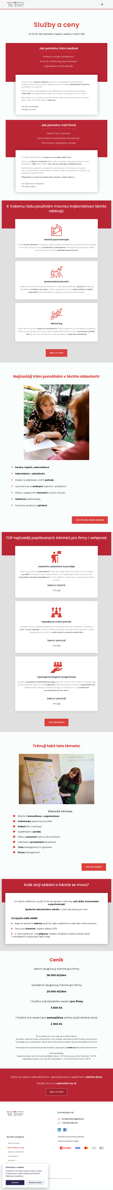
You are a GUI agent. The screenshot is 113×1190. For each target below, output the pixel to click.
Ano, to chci (56, 353)
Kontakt (11, 1161)
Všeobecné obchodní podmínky (71, 1137)
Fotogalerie (13, 1156)
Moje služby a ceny (16, 1148)
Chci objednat (56, 722)
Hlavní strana (14, 1144)
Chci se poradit (94, 867)
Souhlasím (15, 1182)
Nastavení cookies (35, 1182)
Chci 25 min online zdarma (90, 520)
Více (56, 590)
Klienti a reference (16, 1152)
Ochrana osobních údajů (68, 1141)
